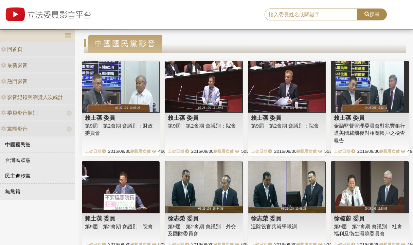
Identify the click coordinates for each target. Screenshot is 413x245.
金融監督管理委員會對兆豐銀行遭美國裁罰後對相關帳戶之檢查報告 (369, 133)
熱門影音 (14, 81)
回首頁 (11, 49)
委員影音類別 (19, 113)
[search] (311, 15)
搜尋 (372, 14)
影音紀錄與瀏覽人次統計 (32, 97)
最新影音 (14, 65)
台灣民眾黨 (18, 160)
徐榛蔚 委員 (349, 218)
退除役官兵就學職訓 (274, 226)
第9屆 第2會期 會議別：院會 (202, 126)
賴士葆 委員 (100, 118)
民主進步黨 (18, 176)
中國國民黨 (18, 144)
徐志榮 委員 (183, 218)
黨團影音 (14, 129)
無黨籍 (12, 191)
